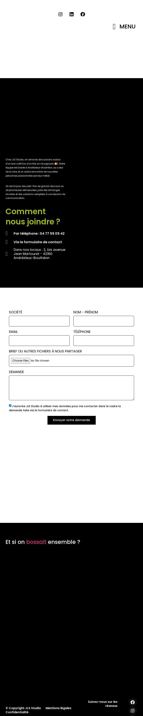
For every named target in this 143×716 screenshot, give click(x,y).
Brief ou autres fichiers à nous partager (45, 352)
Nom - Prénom (85, 312)
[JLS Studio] (71, 477)
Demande (16, 372)
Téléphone (82, 332)
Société (15, 312)
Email (13, 332)
